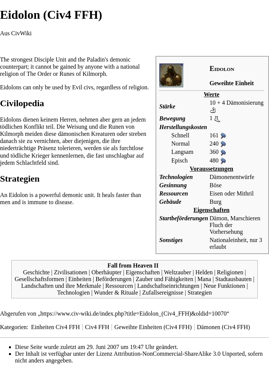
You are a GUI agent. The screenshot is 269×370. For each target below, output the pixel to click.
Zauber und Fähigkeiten (164, 279)
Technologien (176, 177)
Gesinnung (173, 185)
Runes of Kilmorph (82, 74)
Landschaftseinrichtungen (168, 286)
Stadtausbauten (233, 279)
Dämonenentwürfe (232, 177)
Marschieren (245, 218)
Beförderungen (113, 279)
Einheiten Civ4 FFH (55, 327)
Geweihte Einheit (232, 83)
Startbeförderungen (183, 218)
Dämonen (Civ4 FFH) (223, 327)
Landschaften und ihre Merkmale (61, 286)
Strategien (199, 292)
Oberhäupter (107, 272)
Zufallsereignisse (162, 292)
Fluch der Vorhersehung (226, 228)
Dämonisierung (245, 102)
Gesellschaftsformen (39, 279)
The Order (39, 74)
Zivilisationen (70, 272)
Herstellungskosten (183, 127)
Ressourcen (173, 193)
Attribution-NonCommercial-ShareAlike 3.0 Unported (179, 353)
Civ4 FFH (97, 327)
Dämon (218, 218)
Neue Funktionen (224, 286)
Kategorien (13, 327)
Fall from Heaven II (133, 265)
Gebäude (170, 202)
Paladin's (97, 59)
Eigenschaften (143, 272)
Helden (204, 272)
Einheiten (79, 279)
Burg (216, 202)
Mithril (245, 193)
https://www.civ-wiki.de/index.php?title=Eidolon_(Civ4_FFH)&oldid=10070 (134, 313)
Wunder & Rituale (116, 292)
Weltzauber (177, 272)
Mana (204, 279)
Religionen (230, 272)
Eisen (216, 193)
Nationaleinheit (228, 240)
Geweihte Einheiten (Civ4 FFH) (153, 327)
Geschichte (36, 272)
